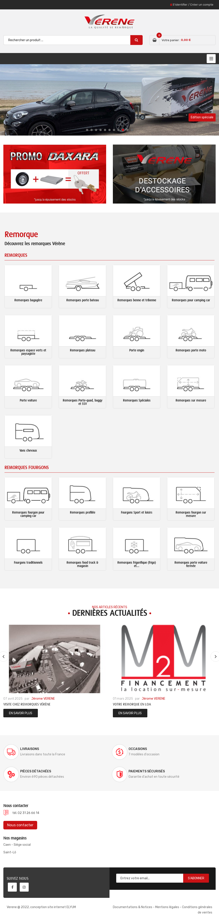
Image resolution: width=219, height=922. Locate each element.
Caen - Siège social (17, 845)
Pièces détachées (35, 771)
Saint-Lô (9, 852)
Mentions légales (167, 907)
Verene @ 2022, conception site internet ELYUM (41, 907)
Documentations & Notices (132, 907)
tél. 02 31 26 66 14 (25, 813)
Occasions (138, 749)
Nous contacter (20, 825)
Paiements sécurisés (147, 771)
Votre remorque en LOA (132, 704)
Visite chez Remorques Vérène (26, 704)
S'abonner (196, 878)
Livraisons (29, 749)
